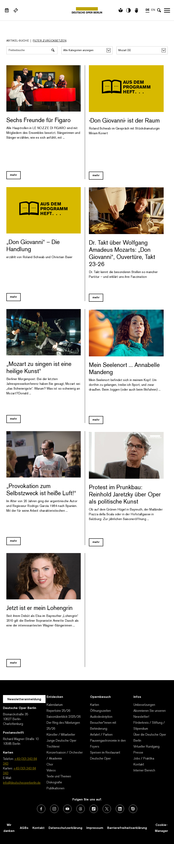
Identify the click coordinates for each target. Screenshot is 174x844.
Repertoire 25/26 (58, 711)
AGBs (24, 828)
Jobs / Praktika (143, 758)
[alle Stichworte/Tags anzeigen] (142, 50)
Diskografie (54, 782)
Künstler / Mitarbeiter (61, 734)
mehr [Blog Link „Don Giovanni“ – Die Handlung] (13, 297)
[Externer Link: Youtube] (67, 809)
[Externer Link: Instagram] (54, 809)
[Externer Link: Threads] (81, 809)
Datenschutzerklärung (65, 828)
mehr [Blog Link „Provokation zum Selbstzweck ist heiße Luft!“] (13, 541)
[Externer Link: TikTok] (94, 809)
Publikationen (55, 788)
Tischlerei (53, 746)
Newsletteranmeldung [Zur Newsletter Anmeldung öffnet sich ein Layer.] (24, 699)
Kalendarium (55, 705)
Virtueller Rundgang (146, 746)
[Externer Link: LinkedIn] (120, 809)
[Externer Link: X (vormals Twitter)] (107, 809)
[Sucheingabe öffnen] (159, 10)
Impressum (94, 828)
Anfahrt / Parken (101, 734)
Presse (138, 752)
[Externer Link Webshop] (16, 10)
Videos (51, 770)
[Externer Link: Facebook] (41, 809)
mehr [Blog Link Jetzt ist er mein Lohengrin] (13, 662)
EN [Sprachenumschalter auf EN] (153, 10)
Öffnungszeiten (100, 711)
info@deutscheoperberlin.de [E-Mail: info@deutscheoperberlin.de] (22, 783)
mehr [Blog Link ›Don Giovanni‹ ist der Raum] (96, 175)
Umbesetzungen (144, 705)
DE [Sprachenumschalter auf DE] (147, 10)
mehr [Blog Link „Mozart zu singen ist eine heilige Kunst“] (13, 418)
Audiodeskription (101, 717)
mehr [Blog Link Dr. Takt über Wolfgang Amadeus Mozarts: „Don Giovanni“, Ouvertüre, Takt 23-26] (96, 297)
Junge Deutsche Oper (61, 740)
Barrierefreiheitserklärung (127, 828)
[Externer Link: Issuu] (133, 809)
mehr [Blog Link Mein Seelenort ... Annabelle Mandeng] (96, 419)
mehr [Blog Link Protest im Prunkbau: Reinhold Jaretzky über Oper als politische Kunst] (96, 542)
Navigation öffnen (167, 10)
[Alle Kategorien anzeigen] (87, 50)
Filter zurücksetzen (49, 40)
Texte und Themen (59, 776)
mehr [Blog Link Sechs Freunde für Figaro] (13, 175)
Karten (94, 705)
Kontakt (138, 764)
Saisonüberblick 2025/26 (64, 717)
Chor (50, 764)
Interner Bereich (144, 770)
